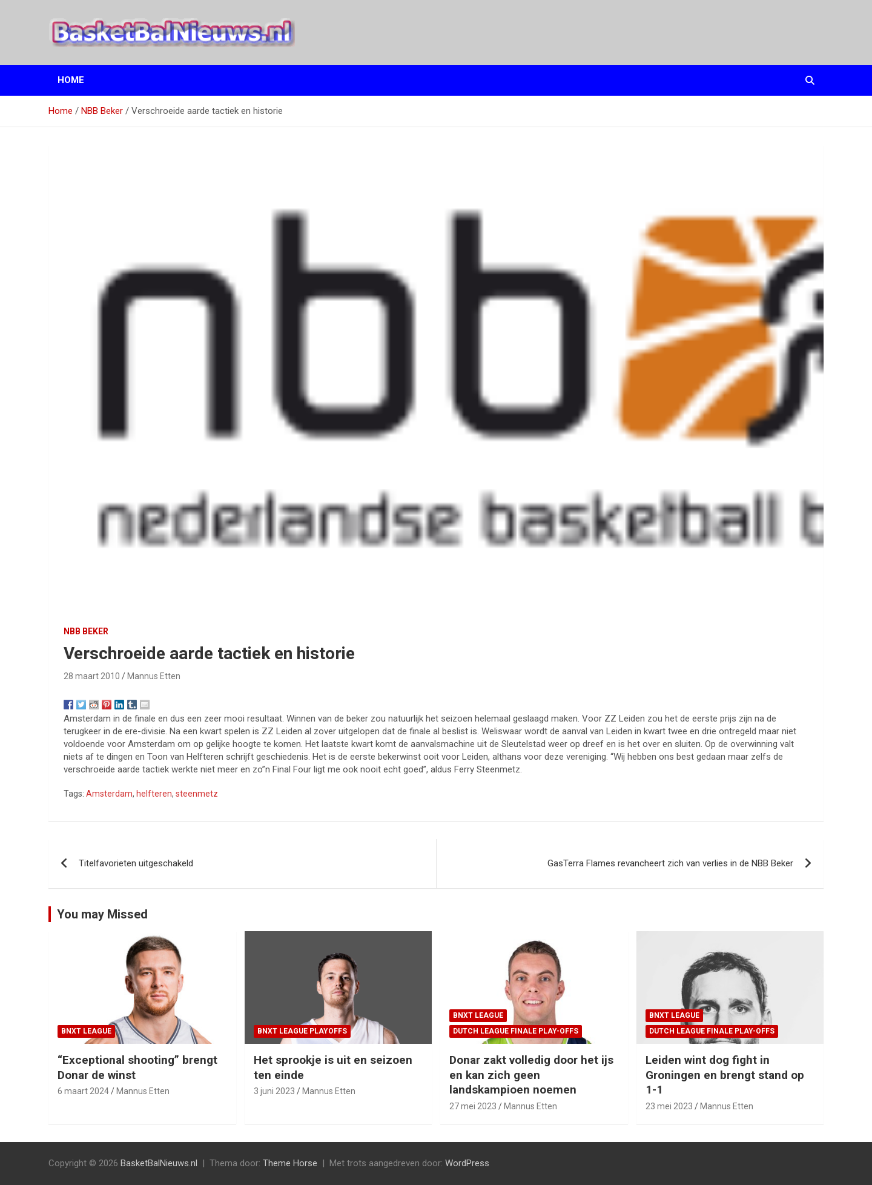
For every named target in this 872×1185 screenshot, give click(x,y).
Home (71, 80)
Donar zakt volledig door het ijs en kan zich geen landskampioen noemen (531, 1075)
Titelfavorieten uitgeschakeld (136, 863)
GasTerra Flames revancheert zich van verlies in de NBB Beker (670, 863)
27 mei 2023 (473, 1106)
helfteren (154, 793)
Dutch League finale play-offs (515, 1031)
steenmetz (197, 793)
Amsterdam (109, 793)
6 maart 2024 (83, 1091)
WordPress (467, 1163)
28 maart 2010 (92, 676)
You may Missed (102, 914)
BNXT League (86, 1031)
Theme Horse (290, 1163)
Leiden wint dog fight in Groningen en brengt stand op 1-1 (725, 1075)
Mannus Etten (153, 676)
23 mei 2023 (669, 1106)
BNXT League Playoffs (302, 1031)
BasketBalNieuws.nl (159, 1163)
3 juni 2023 (274, 1091)
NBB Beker (86, 631)
